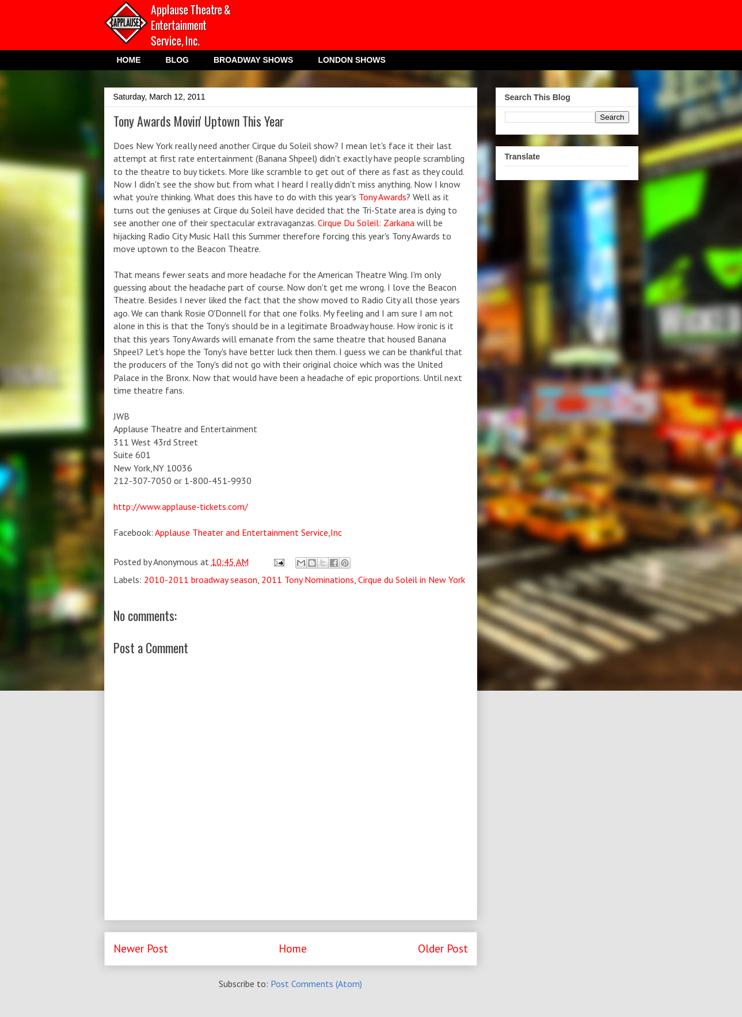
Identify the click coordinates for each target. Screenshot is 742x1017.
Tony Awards (382, 197)
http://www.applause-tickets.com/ (180, 506)
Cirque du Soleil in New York (411, 579)
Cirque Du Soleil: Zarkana (366, 222)
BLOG (177, 59)
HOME (129, 59)
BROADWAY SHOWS (253, 59)
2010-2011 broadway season (200, 579)
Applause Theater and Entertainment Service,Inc (248, 532)
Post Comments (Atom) (316, 983)
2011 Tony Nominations (307, 579)
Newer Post (140, 948)
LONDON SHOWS (351, 59)
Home (293, 948)
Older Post (443, 948)
